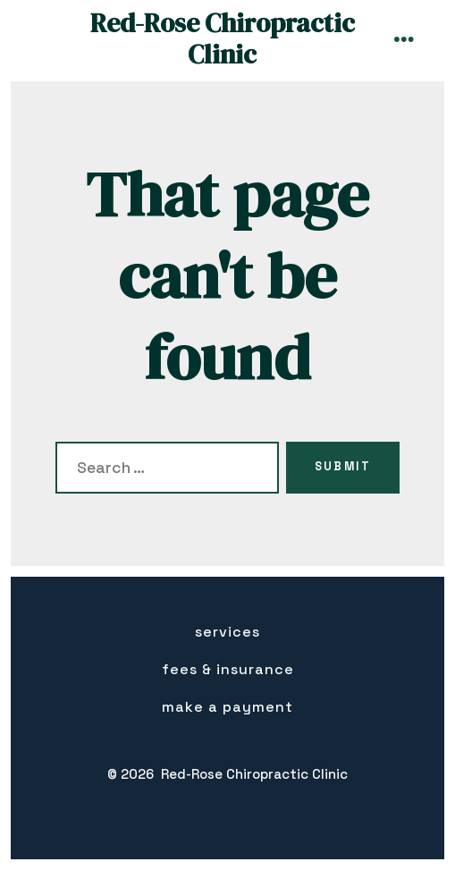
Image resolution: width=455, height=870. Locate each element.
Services (227, 631)
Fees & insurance (228, 669)
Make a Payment (227, 706)
